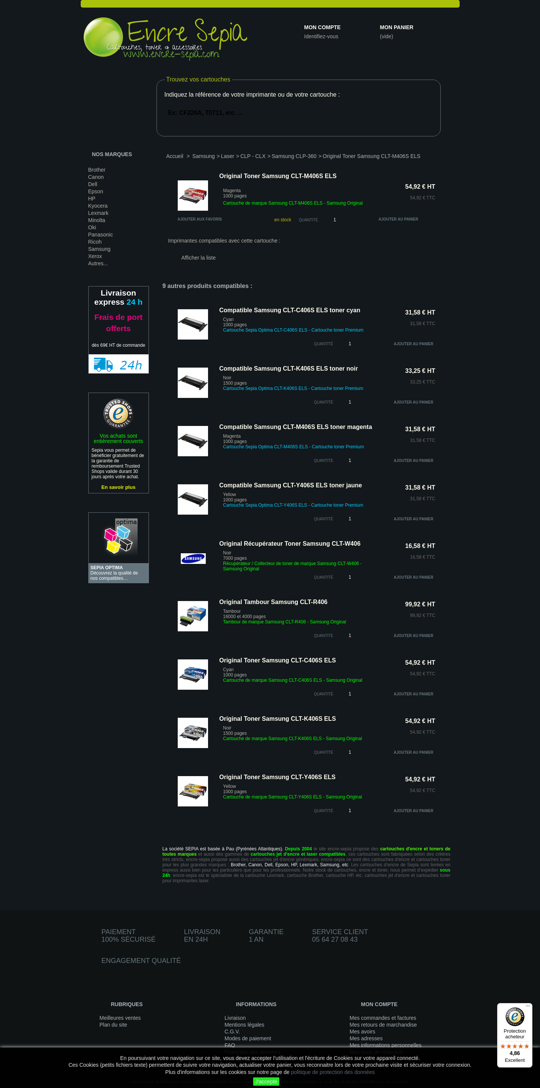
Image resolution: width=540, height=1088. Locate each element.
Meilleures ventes (120, 1018)
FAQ (230, 1045)
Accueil (174, 156)
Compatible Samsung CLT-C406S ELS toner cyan (289, 310)
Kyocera (98, 206)
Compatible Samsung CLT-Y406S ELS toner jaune (290, 485)
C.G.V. (232, 1032)
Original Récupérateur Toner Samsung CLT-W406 (290, 543)
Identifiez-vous (321, 36)
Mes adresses (366, 1038)
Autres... (98, 263)
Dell (92, 184)
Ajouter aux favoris (200, 219)
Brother (97, 170)
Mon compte (322, 27)
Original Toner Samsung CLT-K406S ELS (277, 718)
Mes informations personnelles (386, 1045)
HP (91, 199)
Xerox (95, 256)
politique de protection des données (333, 1072)
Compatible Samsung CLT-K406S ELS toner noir (288, 368)
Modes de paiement (248, 1038)
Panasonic (100, 235)
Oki (92, 227)
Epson (95, 191)
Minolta (96, 220)
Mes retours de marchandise (383, 1024)
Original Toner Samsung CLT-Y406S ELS (277, 777)
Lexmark (98, 213)
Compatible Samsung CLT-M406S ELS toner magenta (295, 427)
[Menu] (527, 1007)
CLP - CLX (253, 156)
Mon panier (396, 27)
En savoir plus (118, 487)
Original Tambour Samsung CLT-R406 (273, 602)
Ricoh (95, 242)
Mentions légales (245, 1025)
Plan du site (113, 1025)
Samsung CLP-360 (294, 156)
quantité (323, 344)
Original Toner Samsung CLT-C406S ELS (277, 660)
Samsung (99, 249)
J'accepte (266, 1082)
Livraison (235, 1018)
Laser (227, 156)
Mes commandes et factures (383, 1018)
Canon (96, 177)
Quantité (308, 220)
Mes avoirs (363, 1031)
